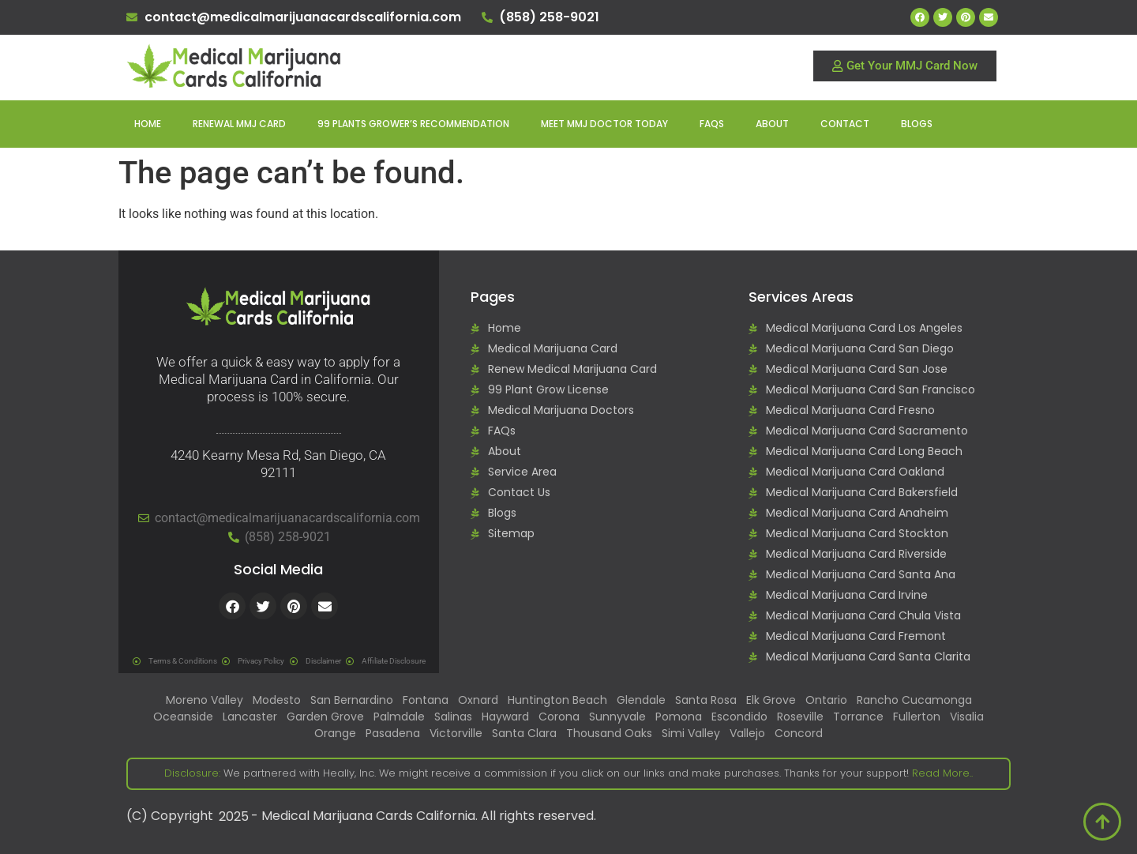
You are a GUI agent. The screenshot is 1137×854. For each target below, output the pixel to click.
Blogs (916, 123)
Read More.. (941, 773)
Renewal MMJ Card (239, 123)
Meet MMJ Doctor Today (604, 123)
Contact (844, 123)
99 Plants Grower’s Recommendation (413, 123)
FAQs (712, 123)
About (772, 123)
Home (147, 123)
